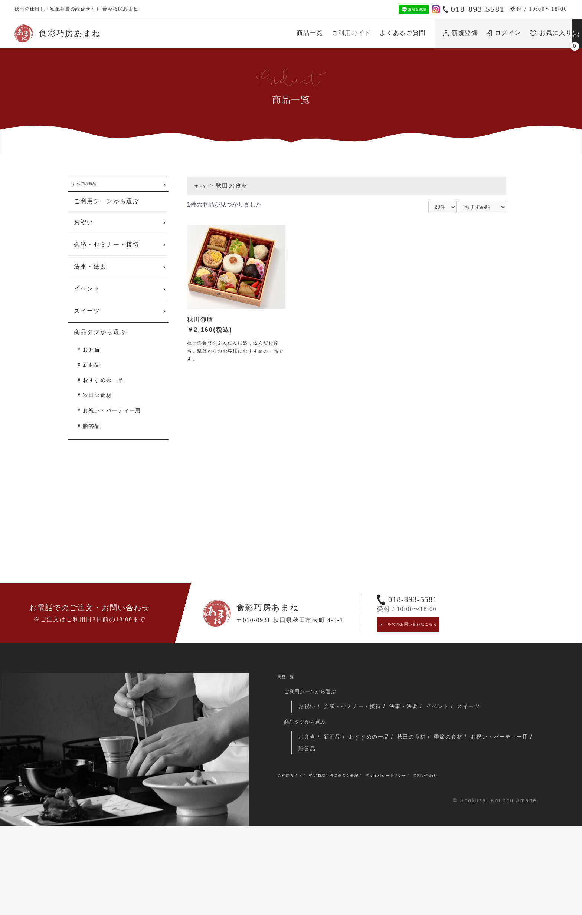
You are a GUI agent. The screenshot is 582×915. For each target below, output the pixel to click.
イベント (87, 296)
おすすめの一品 (103, 387)
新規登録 (389, 33)
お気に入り (479, 33)
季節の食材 (463, 819)
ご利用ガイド (279, 33)
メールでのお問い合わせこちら (426, 695)
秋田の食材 (97, 403)
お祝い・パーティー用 (112, 418)
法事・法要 (90, 274)
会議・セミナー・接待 (107, 252)
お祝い (84, 230)
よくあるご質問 (331, 33)
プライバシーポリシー (439, 862)
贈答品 (91, 433)
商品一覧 (238, 33)
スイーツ (87, 318)
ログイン (432, 33)
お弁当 (91, 357)
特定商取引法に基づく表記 (362, 862)
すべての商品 (93, 188)
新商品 (91, 372)
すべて (204, 185)
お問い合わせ (498, 862)
